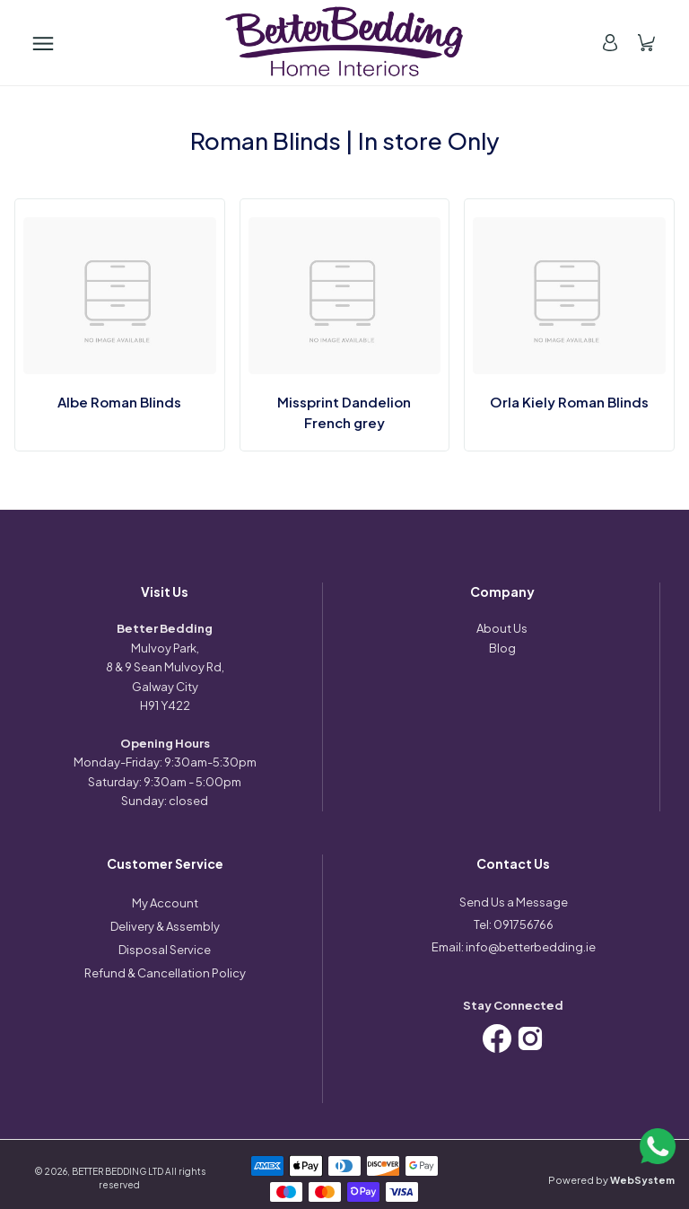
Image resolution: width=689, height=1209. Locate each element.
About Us (502, 628)
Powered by (611, 1180)
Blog (502, 648)
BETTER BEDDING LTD (117, 1171)
